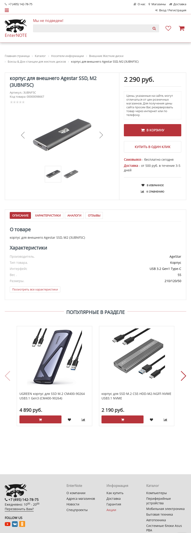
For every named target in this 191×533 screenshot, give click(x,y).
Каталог (152, 485)
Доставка (177, 4)
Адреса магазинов (80, 498)
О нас (139, 4)
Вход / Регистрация (170, 10)
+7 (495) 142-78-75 (18, 4)
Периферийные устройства (158, 500)
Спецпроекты (77, 510)
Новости (72, 504)
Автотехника (156, 520)
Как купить (114, 493)
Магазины (157, 4)
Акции (111, 510)
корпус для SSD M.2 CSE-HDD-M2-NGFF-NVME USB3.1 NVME (136, 396)
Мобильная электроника (165, 509)
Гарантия (113, 504)
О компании (75, 493)
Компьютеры (156, 493)
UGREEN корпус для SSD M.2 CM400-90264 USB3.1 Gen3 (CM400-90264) (52, 396)
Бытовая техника (159, 514)
